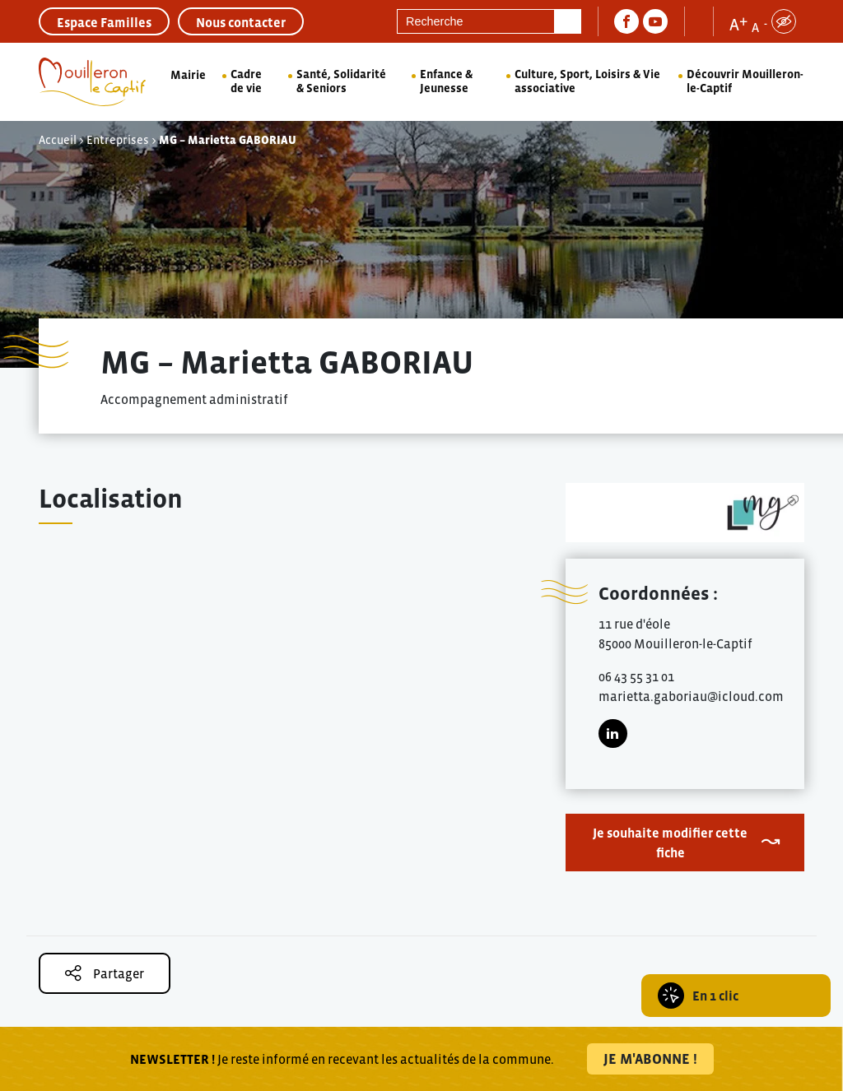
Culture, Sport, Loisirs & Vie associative (587, 81)
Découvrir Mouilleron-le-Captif (745, 81)
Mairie (188, 74)
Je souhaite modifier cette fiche (670, 842)
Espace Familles (104, 22)
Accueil (58, 139)
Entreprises (117, 139)
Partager (104, 973)
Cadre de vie (246, 81)
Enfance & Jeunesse (446, 81)
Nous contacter (241, 22)
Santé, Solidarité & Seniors (341, 81)
